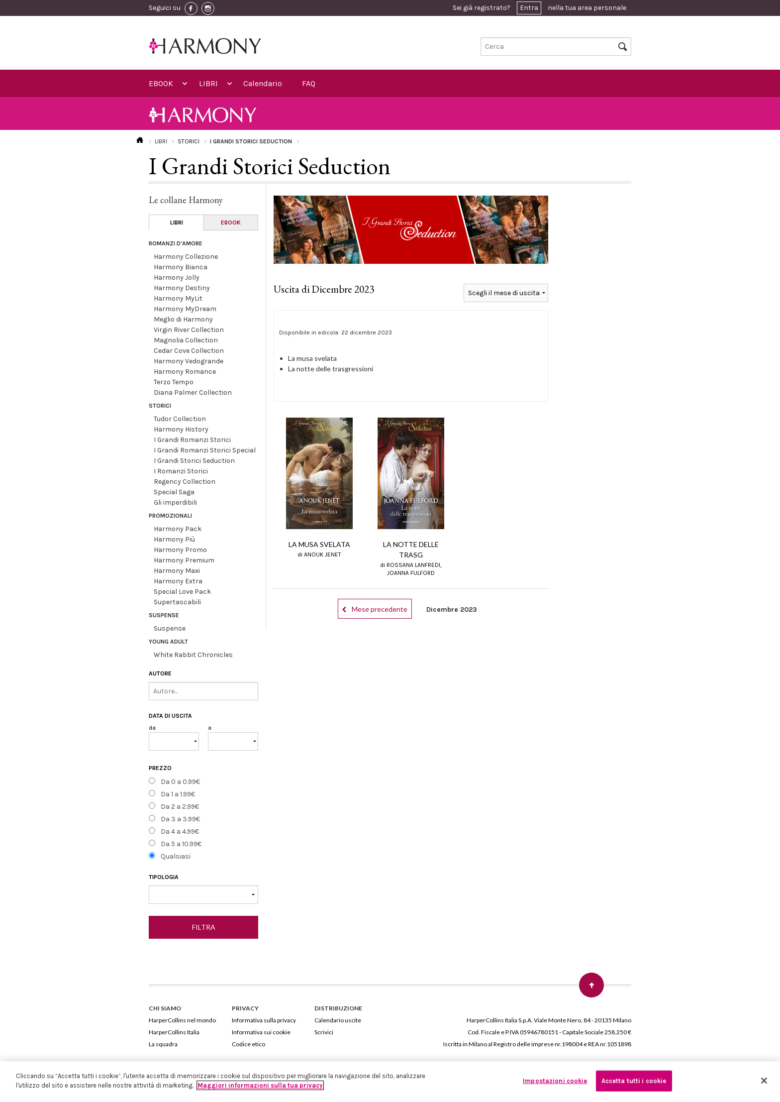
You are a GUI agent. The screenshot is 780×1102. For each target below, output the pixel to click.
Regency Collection (184, 481)
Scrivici (323, 1032)
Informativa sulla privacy (264, 1020)
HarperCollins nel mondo (182, 1020)
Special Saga (174, 492)
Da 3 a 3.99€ (180, 819)
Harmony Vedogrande (188, 361)
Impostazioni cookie (555, 1081)
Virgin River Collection (189, 330)
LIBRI (208, 83)
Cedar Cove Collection (189, 350)
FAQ (308, 83)
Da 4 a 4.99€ (180, 831)
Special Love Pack (182, 591)
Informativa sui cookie (261, 1032)
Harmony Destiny (182, 288)
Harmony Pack (177, 529)
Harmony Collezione (186, 256)
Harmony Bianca (180, 267)
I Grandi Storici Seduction (194, 460)
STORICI (188, 141)
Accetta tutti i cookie (634, 1081)
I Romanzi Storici (181, 471)
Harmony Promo (180, 550)
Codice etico (248, 1044)
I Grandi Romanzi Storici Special (205, 450)
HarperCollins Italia (174, 1032)
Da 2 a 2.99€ (180, 806)
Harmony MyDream (185, 309)
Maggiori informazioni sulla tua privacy (260, 1085)
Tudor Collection (180, 419)
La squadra (163, 1044)
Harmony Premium (184, 560)
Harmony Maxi (177, 570)
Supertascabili (177, 602)
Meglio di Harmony (183, 319)
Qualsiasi (176, 856)
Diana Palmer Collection (193, 392)
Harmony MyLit (178, 298)
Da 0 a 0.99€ (180, 781)
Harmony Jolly (176, 277)
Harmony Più (174, 539)
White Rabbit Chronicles (193, 655)
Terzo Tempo (174, 382)
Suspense (170, 628)
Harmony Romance (185, 371)
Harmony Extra (178, 581)
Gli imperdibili (175, 502)
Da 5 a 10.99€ (181, 844)
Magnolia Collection (186, 340)
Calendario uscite (337, 1020)
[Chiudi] (764, 1081)
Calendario (262, 83)
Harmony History (181, 429)
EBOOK (161, 83)
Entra (529, 7)
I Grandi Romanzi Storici (192, 440)
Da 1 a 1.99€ (178, 794)
